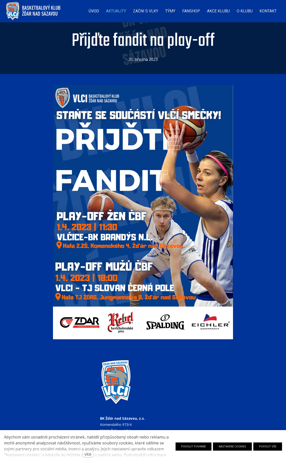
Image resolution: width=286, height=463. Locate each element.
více (87, 454)
